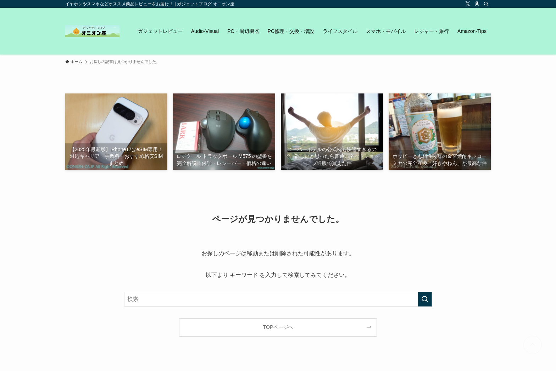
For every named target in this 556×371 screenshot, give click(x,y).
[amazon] (477, 4)
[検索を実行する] (425, 299)
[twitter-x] (467, 4)
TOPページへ (278, 327)
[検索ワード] (278, 299)
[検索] (486, 4)
